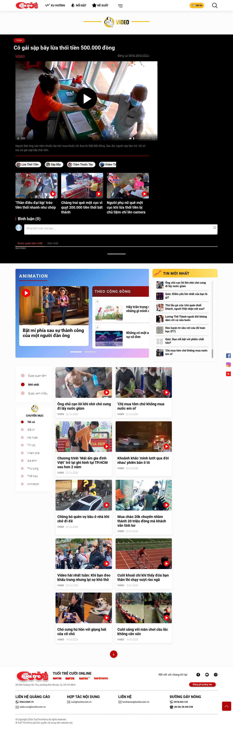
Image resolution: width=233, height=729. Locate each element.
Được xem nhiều (37, 393)
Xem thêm (20, 248)
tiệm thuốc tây (83, 164)
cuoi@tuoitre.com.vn (79, 702)
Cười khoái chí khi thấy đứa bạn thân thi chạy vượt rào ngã (143, 577)
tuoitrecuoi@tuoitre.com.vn (133, 702)
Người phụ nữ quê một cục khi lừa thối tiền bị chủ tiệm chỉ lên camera (126, 207)
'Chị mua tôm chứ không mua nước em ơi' (186, 352)
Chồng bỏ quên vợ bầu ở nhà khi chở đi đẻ (83, 519)
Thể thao (32, 476)
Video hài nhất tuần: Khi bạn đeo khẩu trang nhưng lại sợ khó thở (83, 577)
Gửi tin (196, 5)
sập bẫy (56, 164)
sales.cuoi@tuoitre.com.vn (30, 707)
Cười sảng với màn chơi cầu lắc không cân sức (142, 631)
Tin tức (31, 445)
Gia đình (32, 460)
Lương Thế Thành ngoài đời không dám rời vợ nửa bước (186, 318)
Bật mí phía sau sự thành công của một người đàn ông (53, 333)
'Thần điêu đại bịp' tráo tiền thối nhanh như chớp (35, 205)
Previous (14, 317)
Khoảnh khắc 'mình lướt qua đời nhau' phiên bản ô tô (143, 460)
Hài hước (32, 437)
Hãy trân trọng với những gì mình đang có (143, 309)
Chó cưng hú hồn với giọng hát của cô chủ (81, 631)
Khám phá (33, 453)
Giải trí (31, 429)
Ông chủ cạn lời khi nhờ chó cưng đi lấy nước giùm (185, 284)
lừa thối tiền (30, 164)
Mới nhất (33, 384)
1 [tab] (76, 351)
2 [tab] (90, 351)
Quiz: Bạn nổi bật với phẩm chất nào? (184, 341)
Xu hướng (55, 5)
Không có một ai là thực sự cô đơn (143, 335)
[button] (120, 6)
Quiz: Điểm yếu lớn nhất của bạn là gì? (186, 295)
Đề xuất (100, 5)
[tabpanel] (53, 316)
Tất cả (31, 422)
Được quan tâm (37, 375)
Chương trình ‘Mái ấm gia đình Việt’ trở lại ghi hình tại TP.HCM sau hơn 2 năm (82, 462)
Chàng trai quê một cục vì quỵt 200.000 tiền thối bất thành (82, 207)
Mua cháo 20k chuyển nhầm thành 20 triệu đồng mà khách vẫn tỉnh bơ (141, 521)
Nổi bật (78, 5)
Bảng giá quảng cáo (202, 684)
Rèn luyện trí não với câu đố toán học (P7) (185, 329)
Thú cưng (32, 468)
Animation (33, 484)
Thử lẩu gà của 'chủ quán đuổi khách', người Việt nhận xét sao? (184, 307)
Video (19, 40)
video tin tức (113, 164)
